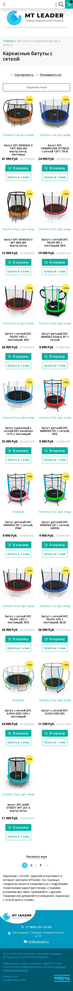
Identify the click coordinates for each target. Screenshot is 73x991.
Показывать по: (51, 75)
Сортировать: (24, 75)
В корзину (18, 168)
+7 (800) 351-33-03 (38, 927)
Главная (8, 41)
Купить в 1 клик (18, 177)
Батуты (7, 45)
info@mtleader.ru (38, 941)
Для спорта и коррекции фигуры (37, 41)
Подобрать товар (36, 87)
